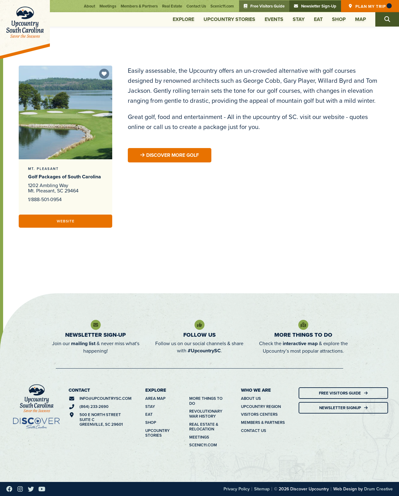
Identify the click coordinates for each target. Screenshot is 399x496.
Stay (299, 19)
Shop (339, 19)
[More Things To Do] (303, 325)
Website (66, 221)
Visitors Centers (259, 414)
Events (274, 19)
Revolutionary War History (205, 414)
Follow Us (199, 335)
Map (360, 19)
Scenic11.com (222, 6)
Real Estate (172, 6)
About (89, 6)
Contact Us (196, 6)
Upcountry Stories (229, 19)
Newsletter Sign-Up (95, 335)
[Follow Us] (199, 325)
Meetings (107, 6)
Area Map (155, 398)
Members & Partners (139, 6)
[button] (387, 19)
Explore (183, 19)
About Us (251, 398)
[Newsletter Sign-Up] (96, 325)
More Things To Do (303, 335)
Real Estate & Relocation (203, 427)
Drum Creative (378, 489)
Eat (318, 19)
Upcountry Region (261, 406)
